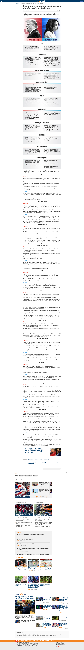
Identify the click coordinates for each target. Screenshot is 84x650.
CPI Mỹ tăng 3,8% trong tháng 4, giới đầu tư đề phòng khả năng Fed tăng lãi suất (42, 515)
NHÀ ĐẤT (37, 640)
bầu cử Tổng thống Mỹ (28, 475)
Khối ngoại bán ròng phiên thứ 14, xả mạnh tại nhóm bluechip (24, 597)
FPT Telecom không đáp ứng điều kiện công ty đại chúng (33, 568)
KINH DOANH (52, 640)
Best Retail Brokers (42, 635)
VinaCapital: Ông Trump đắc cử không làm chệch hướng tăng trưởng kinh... (39, 490)
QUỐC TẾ (30, 640)
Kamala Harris (35, 475)
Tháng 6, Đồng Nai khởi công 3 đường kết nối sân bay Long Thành (47, 617)
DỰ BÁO (22, 640)
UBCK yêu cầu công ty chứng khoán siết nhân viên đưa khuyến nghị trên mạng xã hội (20, 568)
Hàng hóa (16, 587)
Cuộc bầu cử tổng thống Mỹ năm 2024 (23, 495)
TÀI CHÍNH (33, 640)
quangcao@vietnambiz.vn (61, 644)
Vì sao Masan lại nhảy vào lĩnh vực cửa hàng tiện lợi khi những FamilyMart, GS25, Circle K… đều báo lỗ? (46, 569)
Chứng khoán (19, 551)
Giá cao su (37, 635)
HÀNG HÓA (26, 640)
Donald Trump (21, 475)
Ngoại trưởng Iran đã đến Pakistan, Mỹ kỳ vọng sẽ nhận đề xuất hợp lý (24, 526)
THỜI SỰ (19, 640)
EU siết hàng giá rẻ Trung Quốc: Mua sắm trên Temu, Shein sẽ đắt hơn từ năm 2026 (42, 527)
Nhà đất (18, 545)
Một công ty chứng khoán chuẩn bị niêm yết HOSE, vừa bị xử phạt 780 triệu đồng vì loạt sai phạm (33, 549)
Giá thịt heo (29, 635)
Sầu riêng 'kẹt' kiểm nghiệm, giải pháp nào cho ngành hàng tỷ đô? (47, 624)
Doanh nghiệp (30, 570)
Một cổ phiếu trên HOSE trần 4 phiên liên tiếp (45, 585)
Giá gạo (33, 635)
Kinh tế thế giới (29, 3)
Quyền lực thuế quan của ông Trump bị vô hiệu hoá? (43, 517)
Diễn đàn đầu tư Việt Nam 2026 (51, 635)
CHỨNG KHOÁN (42, 640)
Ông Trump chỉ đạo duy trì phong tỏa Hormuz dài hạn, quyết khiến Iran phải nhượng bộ (23, 514)
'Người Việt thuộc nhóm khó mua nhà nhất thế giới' (26, 543)
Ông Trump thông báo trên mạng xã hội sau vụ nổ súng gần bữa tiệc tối (24, 520)
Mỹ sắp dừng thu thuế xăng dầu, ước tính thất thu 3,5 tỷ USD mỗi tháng (43, 520)
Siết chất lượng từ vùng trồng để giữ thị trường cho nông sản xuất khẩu (30, 534)
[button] (37, 497)
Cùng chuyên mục (39, 502)
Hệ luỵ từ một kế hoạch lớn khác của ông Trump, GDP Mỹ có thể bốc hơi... (39, 483)
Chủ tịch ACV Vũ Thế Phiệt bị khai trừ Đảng (25, 539)
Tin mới (19, 532)
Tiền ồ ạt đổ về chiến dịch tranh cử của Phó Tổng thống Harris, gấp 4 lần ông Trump (35, 450)
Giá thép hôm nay (19, 635)
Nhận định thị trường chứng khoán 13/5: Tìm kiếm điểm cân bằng (47, 598)
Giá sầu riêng (25, 635)
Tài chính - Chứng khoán (38, 3)
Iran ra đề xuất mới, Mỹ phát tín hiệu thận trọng (23, 517)
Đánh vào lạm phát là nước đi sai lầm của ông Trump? (38, 459)
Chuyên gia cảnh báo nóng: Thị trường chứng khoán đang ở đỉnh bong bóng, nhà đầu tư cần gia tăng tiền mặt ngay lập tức (43, 523)
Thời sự (18, 540)
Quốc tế (18, 3)
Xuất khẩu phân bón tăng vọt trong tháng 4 (20, 585)
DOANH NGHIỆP (47, 640)
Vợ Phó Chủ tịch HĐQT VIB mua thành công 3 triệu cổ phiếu (28, 621)
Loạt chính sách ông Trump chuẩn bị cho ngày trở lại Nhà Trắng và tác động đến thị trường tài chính (44, 463)
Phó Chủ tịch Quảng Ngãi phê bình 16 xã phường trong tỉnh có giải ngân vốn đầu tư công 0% (33, 555)
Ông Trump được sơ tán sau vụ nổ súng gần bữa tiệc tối (24, 523)
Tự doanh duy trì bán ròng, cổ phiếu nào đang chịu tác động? (47, 606)
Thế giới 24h (23, 3)
